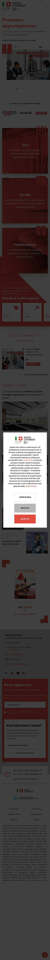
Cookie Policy (28, 460)
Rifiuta (25, 508)
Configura (25, 497)
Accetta (25, 519)
